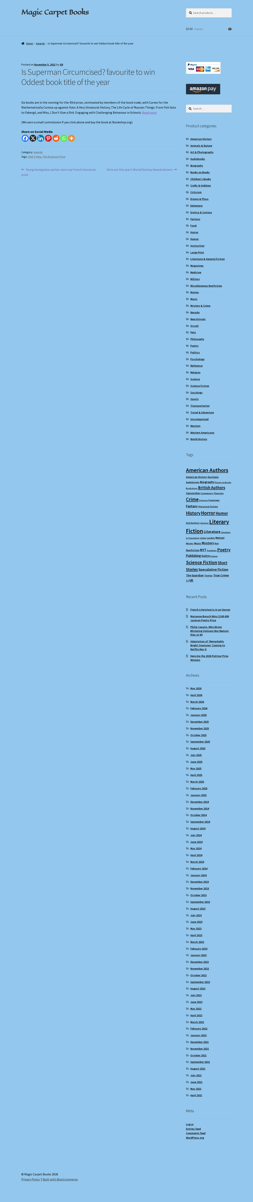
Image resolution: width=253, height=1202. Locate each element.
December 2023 (199, 881)
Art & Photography (201, 152)
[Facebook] (25, 138)
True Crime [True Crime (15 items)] (221, 575)
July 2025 (196, 755)
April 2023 (196, 935)
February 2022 (198, 1028)
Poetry (194, 346)
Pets (193, 332)
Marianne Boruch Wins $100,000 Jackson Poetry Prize (209, 618)
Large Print (197, 252)
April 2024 (196, 855)
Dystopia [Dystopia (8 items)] (203, 500)
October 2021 (198, 1055)
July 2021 (196, 1075)
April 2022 (196, 1015)
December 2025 (199, 721)
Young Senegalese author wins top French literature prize (58, 172)
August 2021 (197, 1068)
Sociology (196, 392)
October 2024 (198, 815)
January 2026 (198, 715)
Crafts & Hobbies (200, 185)
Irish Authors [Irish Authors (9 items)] (193, 522)
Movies (194, 292)
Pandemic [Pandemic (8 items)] (212, 550)
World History (198, 439)
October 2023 (198, 895)
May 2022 (195, 1008)
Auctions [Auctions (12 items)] (213, 477)
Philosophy (197, 339)
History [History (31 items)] (193, 513)
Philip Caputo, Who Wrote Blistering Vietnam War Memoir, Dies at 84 (209, 631)
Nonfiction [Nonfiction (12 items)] (192, 550)
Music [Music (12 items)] (197, 543)
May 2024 (195, 848)
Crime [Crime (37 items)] (192, 499)
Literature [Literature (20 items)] (212, 531)
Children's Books (200, 179)
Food (193, 225)
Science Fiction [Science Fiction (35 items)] (201, 562)
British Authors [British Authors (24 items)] (211, 487)
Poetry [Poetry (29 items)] (223, 549)
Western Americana (202, 432)
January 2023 (198, 955)
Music (193, 299)
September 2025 (200, 741)
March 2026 (197, 702)
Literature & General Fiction (207, 259)
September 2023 (200, 902)
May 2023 (195, 928)
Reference (196, 365)
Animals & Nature (201, 145)
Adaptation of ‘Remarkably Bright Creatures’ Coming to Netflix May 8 (207, 645)
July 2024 (196, 835)
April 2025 (196, 775)
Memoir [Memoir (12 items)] (220, 538)
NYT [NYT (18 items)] (203, 550)
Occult (194, 326)
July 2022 (196, 995)
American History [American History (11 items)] (196, 477)
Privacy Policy (30, 1179)
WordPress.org (195, 1137)
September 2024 (200, 822)
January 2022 (198, 1035)
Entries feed (193, 1129)
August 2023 (197, 908)
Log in (190, 1124)
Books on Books (200, 172)
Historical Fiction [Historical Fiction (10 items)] (208, 506)
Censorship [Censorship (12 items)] (193, 493)
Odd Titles (34, 156)
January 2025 (198, 795)
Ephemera (196, 205)
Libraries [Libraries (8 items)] (204, 523)
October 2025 (198, 735)
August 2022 (197, 988)
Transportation (200, 406)
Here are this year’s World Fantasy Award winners (139, 169)
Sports (194, 399)
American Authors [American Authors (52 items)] (207, 470)
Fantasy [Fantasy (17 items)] (192, 506)
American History (201, 139)
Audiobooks (197, 159)
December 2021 (199, 1042)
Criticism (196, 192)
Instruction (197, 245)
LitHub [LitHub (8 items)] (203, 538)
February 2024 (198, 868)
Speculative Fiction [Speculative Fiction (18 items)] (213, 569)
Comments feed (196, 1133)
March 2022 (197, 1022)
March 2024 (197, 862)
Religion (195, 372)
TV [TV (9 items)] (187, 580)
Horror (194, 232)
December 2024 (199, 802)
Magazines (197, 265)
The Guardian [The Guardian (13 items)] (195, 575)
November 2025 (199, 728)
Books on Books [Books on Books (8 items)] (223, 482)
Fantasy (195, 219)
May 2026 (195, 688)
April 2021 (196, 1095)
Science (195, 379)
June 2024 (196, 842)
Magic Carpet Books (55, 12)
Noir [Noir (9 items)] (217, 543)
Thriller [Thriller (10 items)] (208, 575)
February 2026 (198, 708)
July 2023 (196, 915)
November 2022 (199, 968)
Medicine (195, 272)
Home (29, 43)
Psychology (197, 359)
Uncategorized (199, 419)
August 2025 (197, 748)
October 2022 (198, 975)
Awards (40, 43)
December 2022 (199, 962)
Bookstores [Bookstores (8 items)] (191, 488)
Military (195, 279)
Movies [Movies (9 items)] (190, 543)
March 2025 (197, 781)
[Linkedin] (40, 138)
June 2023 (196, 922)
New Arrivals (198, 319)
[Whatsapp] (63, 138)
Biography (196, 165)
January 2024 (198, 875)
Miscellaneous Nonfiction (206, 286)
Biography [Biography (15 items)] (207, 482)
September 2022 (200, 982)
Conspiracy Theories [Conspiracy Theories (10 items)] (212, 493)
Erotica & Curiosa (201, 212)
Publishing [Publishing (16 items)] (193, 556)
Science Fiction (199, 386)
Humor (194, 239)
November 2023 (199, 888)
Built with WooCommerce (60, 1179)
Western (195, 426)
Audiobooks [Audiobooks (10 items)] (192, 482)
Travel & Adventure (202, 412)
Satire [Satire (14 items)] (205, 556)
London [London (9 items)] (211, 537)
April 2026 (196, 695)
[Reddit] (56, 138)
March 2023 (197, 942)
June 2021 (196, 1082)
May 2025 (195, 768)
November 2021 (199, 1048)
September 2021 (200, 1062)
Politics (195, 352)
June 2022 (196, 1002)
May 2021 (195, 1089)
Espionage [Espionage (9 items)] (214, 500)
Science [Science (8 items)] (214, 556)
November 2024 (199, 808)
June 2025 (196, 762)
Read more (149, 112)
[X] (32, 138)
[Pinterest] (48, 138)
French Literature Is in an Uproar (210, 609)
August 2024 (197, 828)
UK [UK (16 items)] (191, 580)
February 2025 (198, 788)
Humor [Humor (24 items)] (222, 513)
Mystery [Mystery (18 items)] (208, 543)
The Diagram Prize (53, 156)
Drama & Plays (199, 199)
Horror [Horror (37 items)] (208, 513)
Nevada (195, 312)
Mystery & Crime (200, 305)
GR (61, 64)
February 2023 (198, 948)
